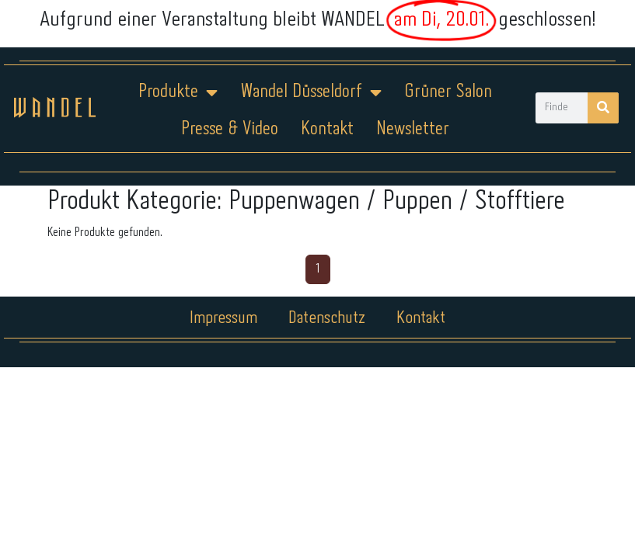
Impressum (223, 318)
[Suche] (603, 107)
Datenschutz (326, 318)
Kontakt (327, 129)
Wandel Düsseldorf (311, 92)
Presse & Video (229, 129)
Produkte (178, 92)
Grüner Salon (448, 92)
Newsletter (412, 129)
